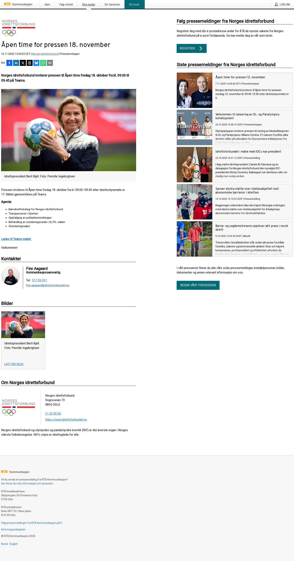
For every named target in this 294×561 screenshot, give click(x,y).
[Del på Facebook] (9, 63)
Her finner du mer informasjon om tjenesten (27, 483)
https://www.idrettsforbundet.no (66, 419)
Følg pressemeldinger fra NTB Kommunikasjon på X (31, 522)
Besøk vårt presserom (198, 285)
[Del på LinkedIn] (16, 63)
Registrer (192, 48)
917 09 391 (39, 280)
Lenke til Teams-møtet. (16, 239)
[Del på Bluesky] (36, 63)
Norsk (4, 543)
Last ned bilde (14, 364)
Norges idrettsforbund (45, 53)
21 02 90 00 (53, 413)
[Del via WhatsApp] (43, 63)
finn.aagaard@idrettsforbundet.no (47, 285)
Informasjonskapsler (13, 529)
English (13, 543)
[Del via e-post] (50, 63)
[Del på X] (23, 63)
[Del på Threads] (30, 63)
